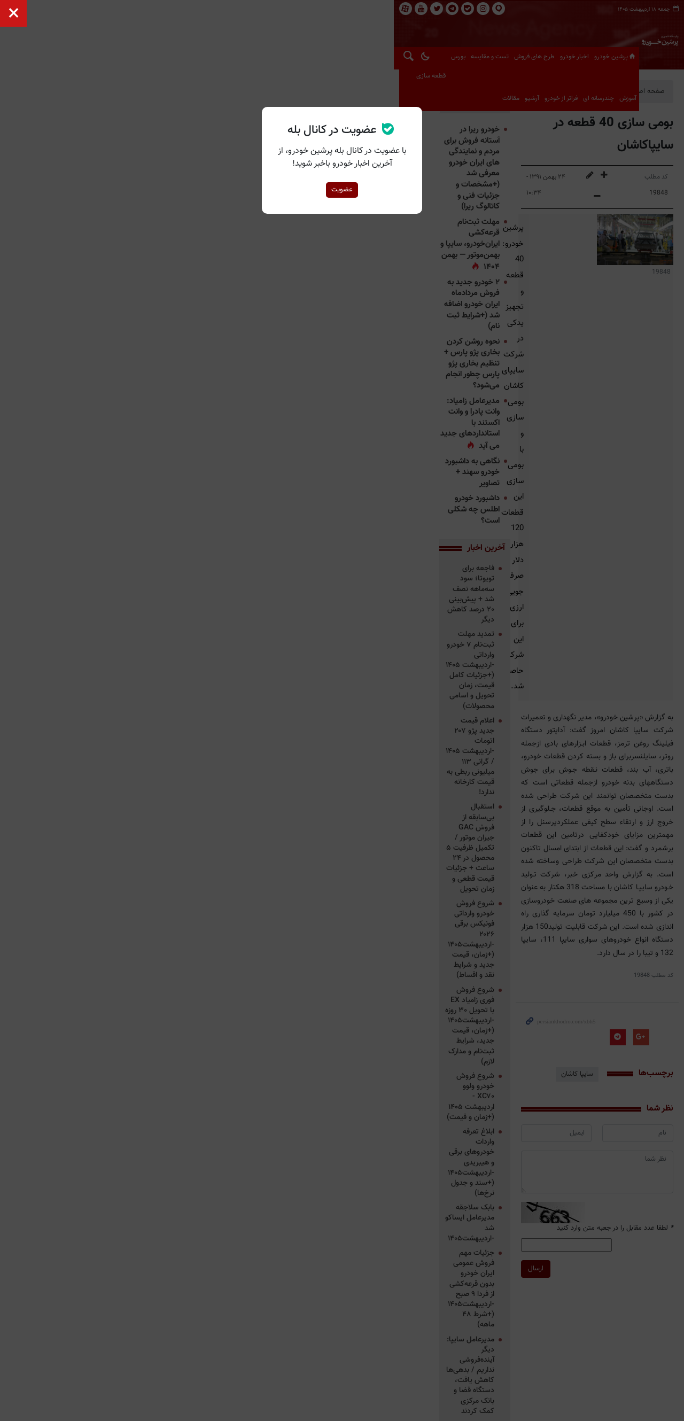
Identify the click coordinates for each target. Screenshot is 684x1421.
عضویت (342, 189)
